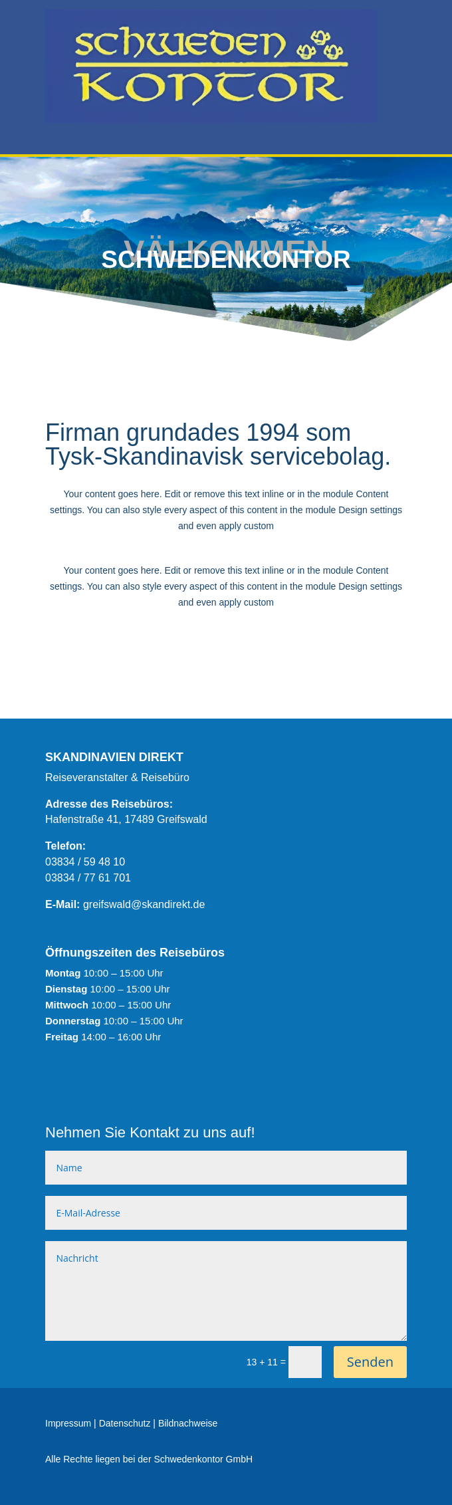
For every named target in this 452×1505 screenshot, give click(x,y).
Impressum (68, 1423)
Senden (370, 1362)
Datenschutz (125, 1423)
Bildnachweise (188, 1423)
